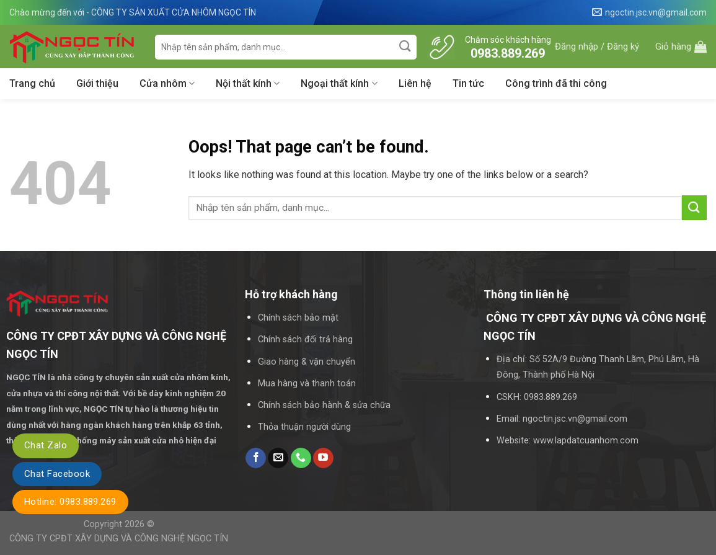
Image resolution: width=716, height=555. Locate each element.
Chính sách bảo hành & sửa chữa (324, 405)
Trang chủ (32, 83)
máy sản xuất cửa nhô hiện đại (158, 440)
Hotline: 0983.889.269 (70, 501)
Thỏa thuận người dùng (304, 427)
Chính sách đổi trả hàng (305, 339)
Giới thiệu (97, 83)
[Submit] (406, 47)
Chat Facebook (57, 473)
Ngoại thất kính (339, 84)
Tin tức (468, 83)
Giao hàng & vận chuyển (306, 362)
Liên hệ (415, 83)
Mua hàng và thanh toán (307, 383)
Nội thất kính (248, 84)
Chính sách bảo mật (298, 318)
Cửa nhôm (167, 84)
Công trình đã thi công (556, 83)
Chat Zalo (45, 445)
